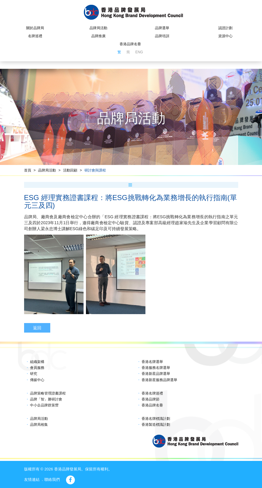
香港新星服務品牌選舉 (159, 380)
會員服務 (37, 368)
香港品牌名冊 (130, 44)
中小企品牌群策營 (44, 405)
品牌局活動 (98, 28)
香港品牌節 (150, 399)
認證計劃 (225, 28)
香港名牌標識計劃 (156, 419)
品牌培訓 (162, 36)
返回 (37, 327)
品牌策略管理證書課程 (48, 393)
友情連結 (32, 479)
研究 (33, 374)
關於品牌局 (35, 28)
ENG (139, 52)
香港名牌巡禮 (152, 393)
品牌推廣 (98, 36)
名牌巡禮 (35, 36)
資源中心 (225, 36)
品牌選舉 (162, 28)
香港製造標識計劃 (156, 424)
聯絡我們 (52, 479)
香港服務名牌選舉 (156, 368)
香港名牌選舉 (152, 362)
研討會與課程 (95, 170)
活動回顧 (70, 170)
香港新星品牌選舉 (156, 374)
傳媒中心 (37, 380)
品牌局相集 (39, 424)
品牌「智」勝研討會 (46, 399)
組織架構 (37, 362)
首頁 (27, 170)
